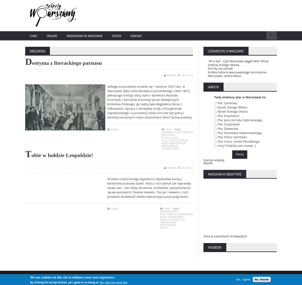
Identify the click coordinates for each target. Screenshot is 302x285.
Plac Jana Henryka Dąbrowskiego (240, 121)
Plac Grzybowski (229, 125)
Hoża (164, 228)
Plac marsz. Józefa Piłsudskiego (239, 142)
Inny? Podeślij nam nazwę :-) (237, 146)
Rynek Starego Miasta (232, 108)
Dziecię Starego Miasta (223, 66)
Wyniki (207, 164)
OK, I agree (243, 279)
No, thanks (262, 279)
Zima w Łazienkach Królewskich (224, 237)
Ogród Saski (171, 149)
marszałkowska (173, 144)
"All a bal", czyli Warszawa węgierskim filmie (237, 62)
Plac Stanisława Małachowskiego (240, 134)
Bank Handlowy (172, 218)
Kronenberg (169, 212)
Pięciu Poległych (172, 220)
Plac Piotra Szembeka (232, 138)
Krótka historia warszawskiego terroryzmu (236, 73)
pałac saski (170, 139)
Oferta (118, 36)
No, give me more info (113, 282)
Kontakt (138, 36)
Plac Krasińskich (229, 117)
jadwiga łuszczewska (177, 133)
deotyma (168, 136)
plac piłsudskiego (175, 141)
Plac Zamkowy (227, 104)
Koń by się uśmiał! (220, 69)
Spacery (52, 36)
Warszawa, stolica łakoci (224, 77)
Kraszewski (168, 223)
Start (34, 36)
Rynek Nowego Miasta (233, 112)
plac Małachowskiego (176, 215)
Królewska (170, 147)
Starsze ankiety (213, 161)
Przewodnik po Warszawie (85, 36)
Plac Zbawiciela (228, 129)
